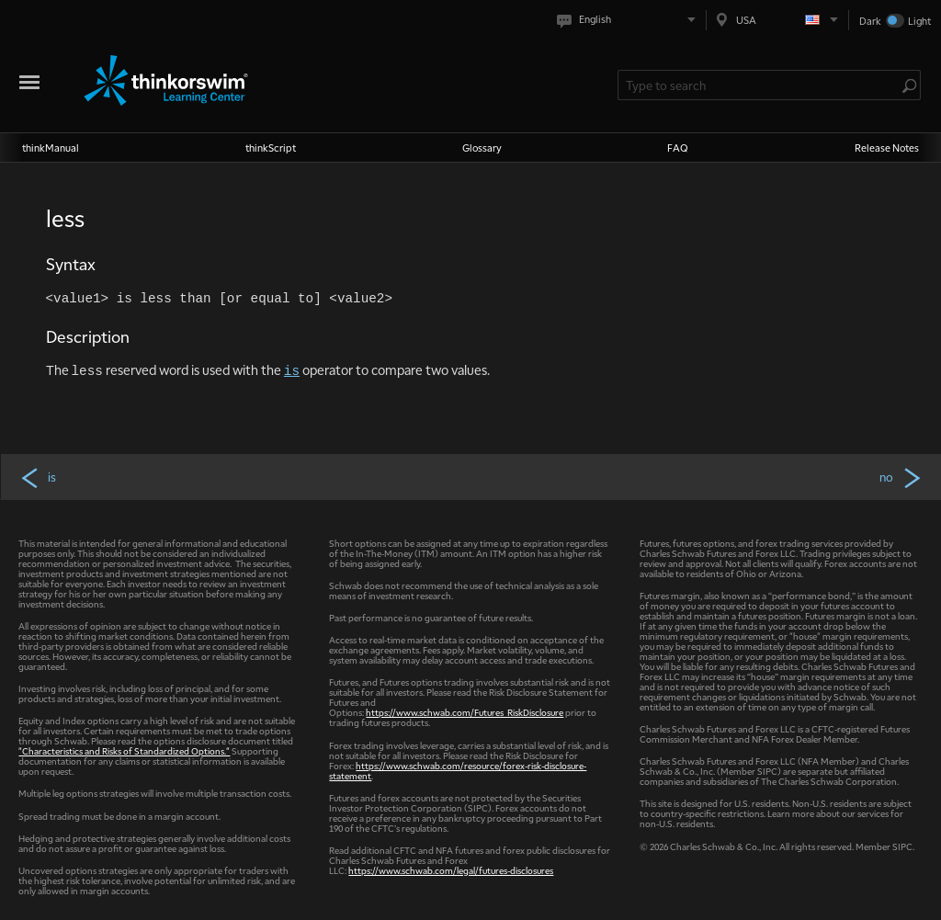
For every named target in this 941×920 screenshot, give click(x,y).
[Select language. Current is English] (630, 19)
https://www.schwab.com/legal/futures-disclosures (450, 870)
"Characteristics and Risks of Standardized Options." (124, 750)
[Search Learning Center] (760, 85)
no (901, 477)
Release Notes (887, 147)
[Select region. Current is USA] (777, 19)
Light (919, 21)
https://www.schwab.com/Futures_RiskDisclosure (464, 712)
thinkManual (50, 147)
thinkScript (270, 147)
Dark (870, 21)
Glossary (482, 147)
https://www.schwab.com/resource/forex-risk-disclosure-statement (457, 770)
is (37, 477)
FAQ (677, 147)
